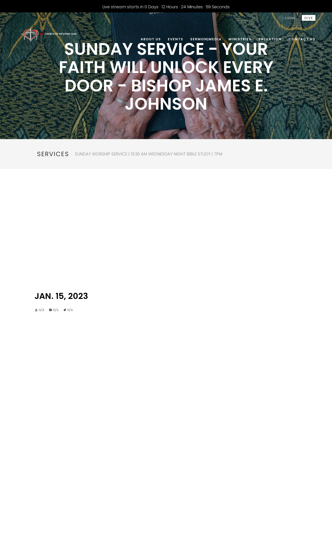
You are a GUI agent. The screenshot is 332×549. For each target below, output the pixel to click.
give (308, 18)
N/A (56, 310)
